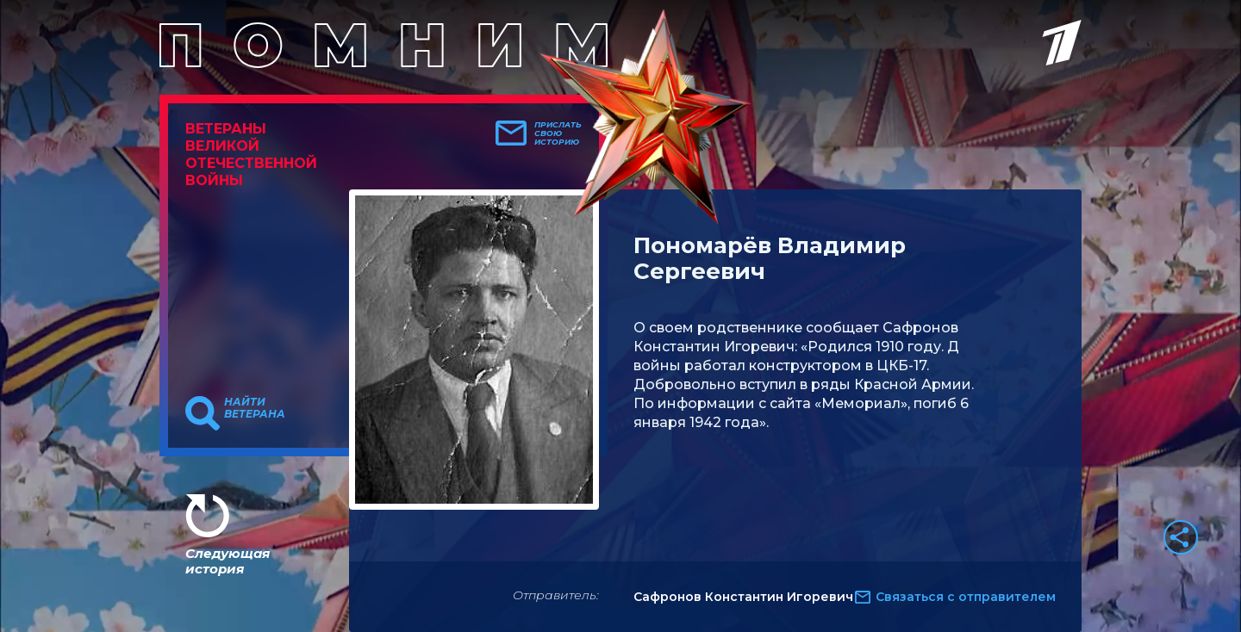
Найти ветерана (254, 408)
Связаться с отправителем (966, 596)
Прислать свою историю (558, 133)
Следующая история (227, 561)
